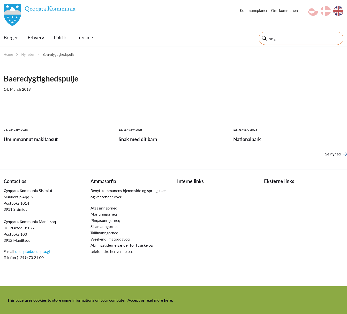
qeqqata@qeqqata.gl (32, 251)
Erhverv (36, 37)
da (326, 11)
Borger (11, 37)
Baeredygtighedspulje (58, 54)
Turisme (84, 37)
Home (8, 54)
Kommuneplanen (254, 10)
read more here (158, 300)
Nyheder (27, 54)
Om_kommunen (284, 10)
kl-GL (313, 11)
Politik (60, 37)
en (338, 11)
